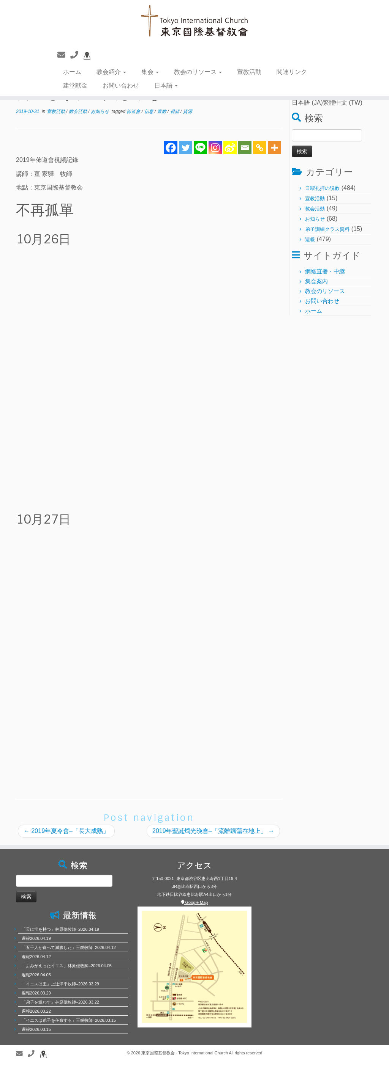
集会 (150, 71)
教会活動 (78, 111)
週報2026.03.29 (36, 993)
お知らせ (100, 111)
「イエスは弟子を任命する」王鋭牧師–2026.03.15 (69, 1020)
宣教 (162, 111)
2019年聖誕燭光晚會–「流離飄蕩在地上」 (213, 831)
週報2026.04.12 (36, 956)
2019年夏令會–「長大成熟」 (66, 831)
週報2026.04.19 (36, 938)
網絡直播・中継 (325, 271)
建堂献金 (75, 85)
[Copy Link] (259, 147)
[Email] (244, 147)
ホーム (72, 71)
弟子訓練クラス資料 (327, 229)
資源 (187, 111)
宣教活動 (249, 71)
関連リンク (292, 71)
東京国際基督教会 (158, 1053)
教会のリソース (198, 71)
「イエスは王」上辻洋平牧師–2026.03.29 (60, 984)
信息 (149, 111)
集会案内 (316, 281)
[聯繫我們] (63, 54)
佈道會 (134, 111)
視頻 (175, 111)
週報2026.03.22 (36, 1011)
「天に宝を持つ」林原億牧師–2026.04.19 (60, 929)
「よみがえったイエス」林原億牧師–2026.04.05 (67, 965)
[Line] (200, 147)
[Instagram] (215, 147)
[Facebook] (170, 147)
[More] (274, 147)
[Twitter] (185, 147)
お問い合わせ (121, 85)
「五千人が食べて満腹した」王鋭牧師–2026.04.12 (69, 947)
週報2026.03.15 (36, 1029)
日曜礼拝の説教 (322, 188)
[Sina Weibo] (230, 147)
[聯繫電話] (76, 54)
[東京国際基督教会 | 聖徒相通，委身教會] (194, 22)
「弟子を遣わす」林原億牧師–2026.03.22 (60, 1002)
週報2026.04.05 (36, 974)
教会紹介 (111, 71)
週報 (310, 239)
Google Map (194, 902)
